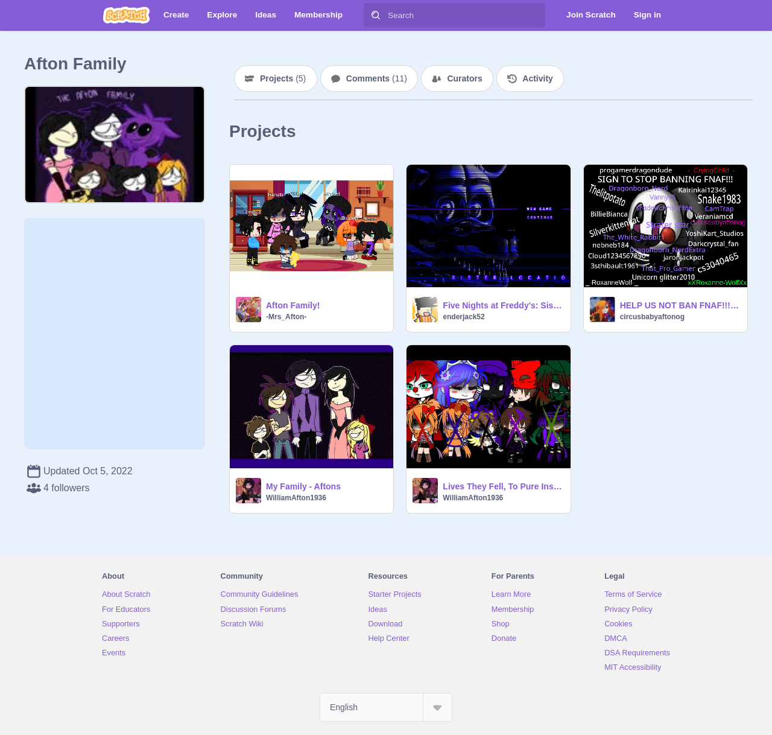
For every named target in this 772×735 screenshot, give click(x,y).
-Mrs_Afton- (286, 317)
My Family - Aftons (303, 486)
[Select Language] (386, 707)
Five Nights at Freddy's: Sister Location (503, 305)
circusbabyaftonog (652, 317)
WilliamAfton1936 (296, 498)
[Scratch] (126, 15)
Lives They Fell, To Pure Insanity (503, 486)
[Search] (376, 15)
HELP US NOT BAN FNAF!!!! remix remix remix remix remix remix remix (680, 305)
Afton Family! (293, 305)
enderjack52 (463, 317)
